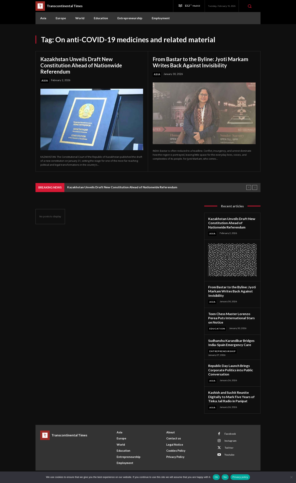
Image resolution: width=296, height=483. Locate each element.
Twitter (229, 447)
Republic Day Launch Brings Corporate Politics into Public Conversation (230, 369)
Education (217, 328)
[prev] (248, 187)
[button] (250, 6)
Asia (45, 80)
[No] (291, 477)
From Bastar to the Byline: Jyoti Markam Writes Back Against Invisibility (201, 62)
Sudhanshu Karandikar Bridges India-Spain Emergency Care (231, 342)
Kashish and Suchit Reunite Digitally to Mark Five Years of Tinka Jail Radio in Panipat (231, 396)
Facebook (230, 433)
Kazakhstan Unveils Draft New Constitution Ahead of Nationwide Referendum (81, 65)
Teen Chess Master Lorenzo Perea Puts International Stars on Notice (231, 317)
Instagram (230, 440)
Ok (216, 477)
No (225, 477)
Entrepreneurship (222, 350)
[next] (254, 187)
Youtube (229, 454)
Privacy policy (240, 477)
